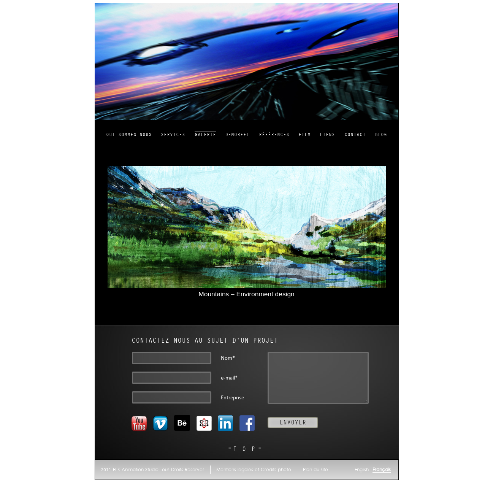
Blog (381, 135)
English (362, 469)
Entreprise (232, 397)
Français (382, 469)
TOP (246, 449)
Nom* (228, 358)
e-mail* (229, 378)
